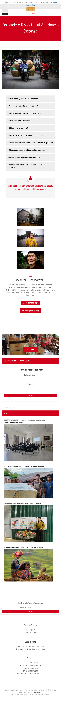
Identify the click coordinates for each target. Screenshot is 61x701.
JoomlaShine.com (29, 700)
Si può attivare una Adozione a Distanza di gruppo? (30, 143)
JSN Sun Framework (46, 700)
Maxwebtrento (38, 692)
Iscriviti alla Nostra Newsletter (30, 603)
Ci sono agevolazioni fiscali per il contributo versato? (27, 166)
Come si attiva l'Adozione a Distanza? (24, 113)
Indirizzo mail (30, 375)
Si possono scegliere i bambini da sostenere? (27, 150)
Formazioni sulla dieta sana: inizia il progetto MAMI (23, 504)
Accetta (30, 9)
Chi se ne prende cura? (18, 128)
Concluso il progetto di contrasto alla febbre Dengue (24, 466)
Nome (30, 384)
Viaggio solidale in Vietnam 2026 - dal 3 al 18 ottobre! (23, 547)
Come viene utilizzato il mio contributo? (25, 135)
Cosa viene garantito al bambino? (23, 98)
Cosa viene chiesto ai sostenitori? (23, 106)
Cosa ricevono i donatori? (19, 121)
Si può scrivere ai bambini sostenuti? (24, 157)
